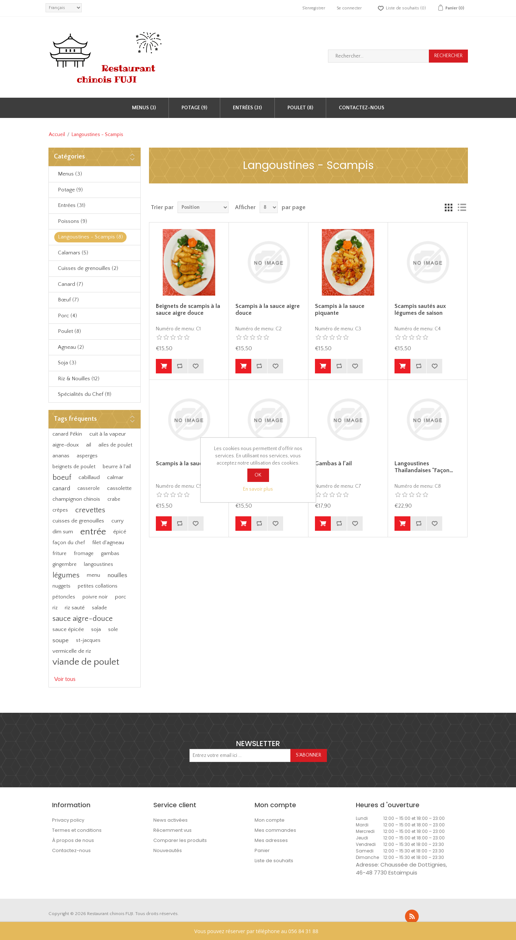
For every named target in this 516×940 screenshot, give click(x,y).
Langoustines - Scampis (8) (90, 237)
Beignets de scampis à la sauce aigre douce (188, 309)
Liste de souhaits (274, 860)
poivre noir (95, 597)
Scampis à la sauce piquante (339, 309)
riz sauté (75, 608)
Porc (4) (67, 316)
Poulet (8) (300, 108)
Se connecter (349, 8)
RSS (412, 916)
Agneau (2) (71, 347)
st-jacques (88, 640)
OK (258, 475)
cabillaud (89, 477)
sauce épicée (68, 629)
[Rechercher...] (378, 56)
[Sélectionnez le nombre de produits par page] (269, 207)
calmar (115, 477)
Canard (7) (70, 284)
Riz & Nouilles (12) (78, 379)
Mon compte (270, 820)
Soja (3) (67, 363)
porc (120, 597)
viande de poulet (85, 662)
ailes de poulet (115, 445)
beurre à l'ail (117, 467)
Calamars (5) (73, 253)
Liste (461, 207)
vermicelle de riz (71, 651)
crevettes (90, 510)
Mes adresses (271, 840)
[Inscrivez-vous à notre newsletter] (240, 755)
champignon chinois (76, 499)
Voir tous (65, 679)
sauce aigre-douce (82, 619)
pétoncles (63, 597)
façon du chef (68, 543)
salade (99, 608)
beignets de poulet (73, 467)
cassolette (119, 488)
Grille (448, 207)
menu (93, 575)
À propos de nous (73, 840)
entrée (93, 531)
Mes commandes (275, 830)
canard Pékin (67, 434)
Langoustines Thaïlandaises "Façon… (424, 467)
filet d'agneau (108, 542)
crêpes (60, 510)
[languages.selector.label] (64, 7)
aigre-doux (65, 445)
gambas (110, 553)
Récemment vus (172, 830)
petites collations (98, 586)
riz (54, 608)
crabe (113, 499)
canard (61, 488)
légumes (66, 575)
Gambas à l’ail (333, 463)
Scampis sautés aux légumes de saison (420, 309)
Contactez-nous (361, 108)
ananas (60, 456)
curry (117, 521)
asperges (87, 456)
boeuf (61, 478)
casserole (88, 488)
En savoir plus (258, 489)
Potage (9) (194, 108)
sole (113, 629)
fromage (84, 553)
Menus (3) (144, 108)
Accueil (57, 134)
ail (88, 445)
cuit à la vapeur (107, 434)
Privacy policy (68, 820)
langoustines (98, 564)
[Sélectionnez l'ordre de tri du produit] (203, 207)
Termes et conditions (77, 830)
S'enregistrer (313, 8)
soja (96, 629)
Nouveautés (167, 850)
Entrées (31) (247, 108)
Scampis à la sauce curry (188, 463)
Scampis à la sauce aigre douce (267, 309)
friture (59, 553)
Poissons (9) (72, 221)
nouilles (117, 575)
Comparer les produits (180, 840)
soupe (60, 640)
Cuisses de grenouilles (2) (88, 268)
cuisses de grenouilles (78, 521)
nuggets (61, 586)
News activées (170, 820)
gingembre (64, 564)
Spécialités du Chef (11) (84, 394)
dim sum (62, 532)
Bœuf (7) (68, 300)
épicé (119, 532)
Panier (262, 850)
